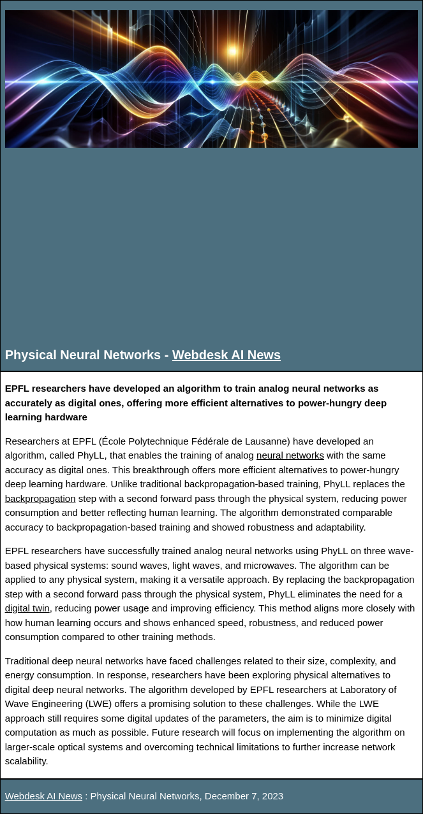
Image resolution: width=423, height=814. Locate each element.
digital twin (27, 608)
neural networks (290, 455)
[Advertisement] (212, 246)
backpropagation (40, 498)
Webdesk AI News (226, 355)
